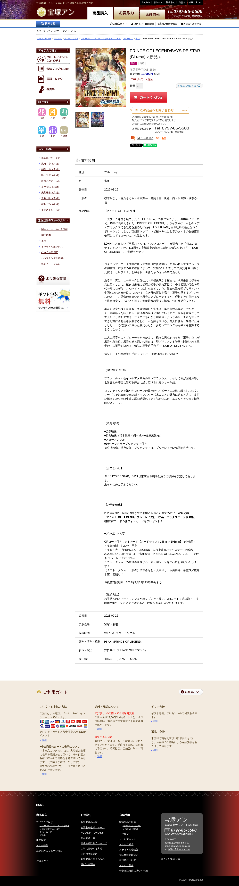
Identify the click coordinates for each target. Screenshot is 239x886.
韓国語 (182, 2)
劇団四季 (46, 235)
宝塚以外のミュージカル (49, 850)
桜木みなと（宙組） (52, 181)
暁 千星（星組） (50, 175)
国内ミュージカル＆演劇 (54, 229)
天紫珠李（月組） (50, 192)
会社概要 (124, 833)
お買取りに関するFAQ (93, 859)
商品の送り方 (88, 838)
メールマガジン (127, 839)
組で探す (41, 840)
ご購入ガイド (120, 23)
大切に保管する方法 (91, 848)
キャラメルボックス (52, 246)
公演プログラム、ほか (50, 829)
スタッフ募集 (126, 865)
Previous (79, 77)
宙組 (138, 38)
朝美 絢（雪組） (50, 169)
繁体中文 (158, 2)
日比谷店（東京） (131, 829)
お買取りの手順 (89, 822)
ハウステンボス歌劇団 (53, 258)
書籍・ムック (46, 832)
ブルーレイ (128, 38)
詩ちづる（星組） (50, 204)
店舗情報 (124, 815)
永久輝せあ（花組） (52, 157)
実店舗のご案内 (127, 822)
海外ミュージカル (50, 264)
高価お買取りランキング (94, 843)
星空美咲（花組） (50, 186)
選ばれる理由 (88, 864)
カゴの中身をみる (192, 23)
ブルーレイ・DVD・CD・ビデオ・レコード (101, 38)
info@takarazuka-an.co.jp (177, 846)
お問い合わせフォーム (179, 849)
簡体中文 (170, 2)
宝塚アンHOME (44, 38)
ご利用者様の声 (89, 853)
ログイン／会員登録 (144, 23)
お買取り (86, 815)
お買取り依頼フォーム (93, 827)
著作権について (127, 860)
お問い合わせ (195, 2)
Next (122, 77)
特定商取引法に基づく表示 (133, 870)
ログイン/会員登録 (170, 859)
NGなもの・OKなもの (92, 832)
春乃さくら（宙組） (52, 210)
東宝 (43, 240)
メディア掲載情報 (128, 849)
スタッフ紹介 (126, 844)
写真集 (43, 835)
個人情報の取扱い (128, 855)
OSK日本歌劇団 (49, 252)
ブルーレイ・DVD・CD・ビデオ (55, 825)
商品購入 (58, 38)
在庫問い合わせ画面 (167, 23)
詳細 (44, 740)
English (146, 2)
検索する (48, 24)
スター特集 (42, 845)
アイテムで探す (71, 38)
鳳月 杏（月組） (50, 163)
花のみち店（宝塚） (132, 825)
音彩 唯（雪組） (50, 198)
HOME (40, 805)
